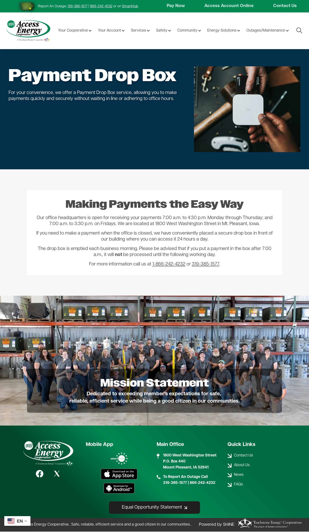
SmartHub (130, 6)
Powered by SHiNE (216, 525)
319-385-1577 (78, 6)
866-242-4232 (101, 6)
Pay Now (176, 6)
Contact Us (285, 6)
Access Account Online (229, 6)
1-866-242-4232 (168, 264)
